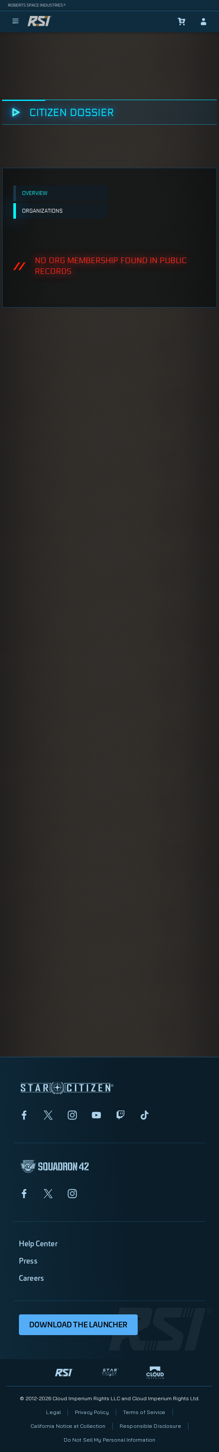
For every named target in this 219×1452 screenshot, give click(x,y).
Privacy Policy (92, 1412)
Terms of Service (144, 1412)
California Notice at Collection (68, 1426)
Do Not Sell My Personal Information (109, 1439)
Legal (53, 1412)
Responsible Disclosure (150, 1426)
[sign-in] (203, 21)
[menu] (15, 21)
